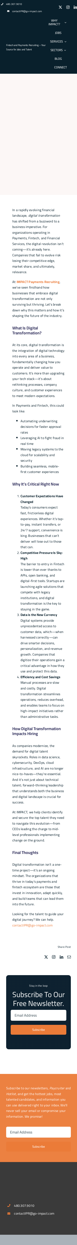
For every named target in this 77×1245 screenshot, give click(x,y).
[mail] (69, 957)
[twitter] (60, 7)
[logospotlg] (21, 38)
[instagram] (68, 7)
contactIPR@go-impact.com (27, 11)
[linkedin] (75, 7)
